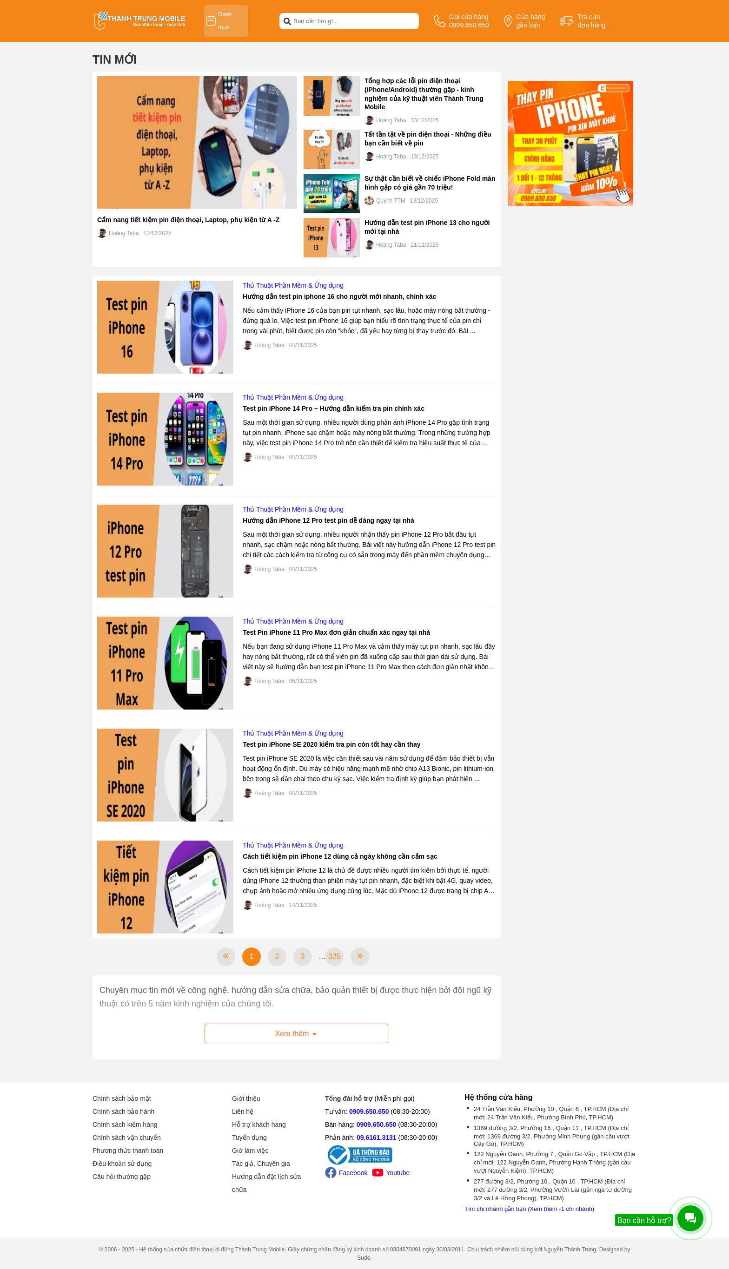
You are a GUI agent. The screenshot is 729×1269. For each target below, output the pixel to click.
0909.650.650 (369, 1111)
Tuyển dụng (249, 1137)
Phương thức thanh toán (128, 1150)
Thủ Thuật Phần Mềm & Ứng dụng (293, 285)
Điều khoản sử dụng (122, 1163)
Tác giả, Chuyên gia (261, 1163)
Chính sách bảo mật (122, 1098)
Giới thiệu (246, 1098)
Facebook (346, 1172)
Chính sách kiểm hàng (125, 1124)
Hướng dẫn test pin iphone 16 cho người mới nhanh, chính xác (339, 296)
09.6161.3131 (377, 1137)
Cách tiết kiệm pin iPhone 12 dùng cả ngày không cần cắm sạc (340, 856)
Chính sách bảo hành (123, 1111)
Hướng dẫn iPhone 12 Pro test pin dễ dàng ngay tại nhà (328, 520)
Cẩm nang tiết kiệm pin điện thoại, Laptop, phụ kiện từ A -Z (188, 220)
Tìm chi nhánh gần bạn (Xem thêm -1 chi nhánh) (529, 1208)
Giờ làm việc (250, 1150)
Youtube (391, 1172)
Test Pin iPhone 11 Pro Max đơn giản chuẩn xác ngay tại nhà (336, 632)
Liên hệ (242, 1111)
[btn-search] (287, 21)
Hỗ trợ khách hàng (259, 1124)
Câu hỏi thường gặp (122, 1176)
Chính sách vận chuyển (127, 1137)
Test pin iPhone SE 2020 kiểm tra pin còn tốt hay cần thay (331, 744)
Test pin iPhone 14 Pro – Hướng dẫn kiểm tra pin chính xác (333, 408)
